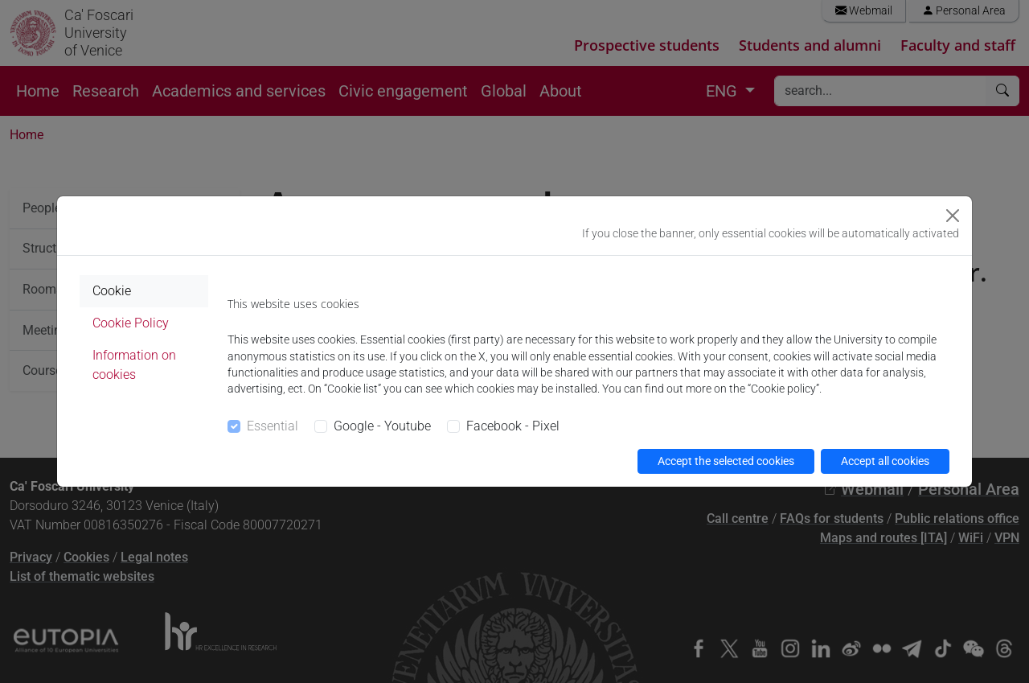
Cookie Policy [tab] (130, 323)
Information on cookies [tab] (134, 365)
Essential (272, 426)
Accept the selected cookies (726, 461)
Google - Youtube (382, 426)
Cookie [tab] (111, 290)
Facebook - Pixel (513, 426)
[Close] (952, 215)
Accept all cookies (885, 461)
